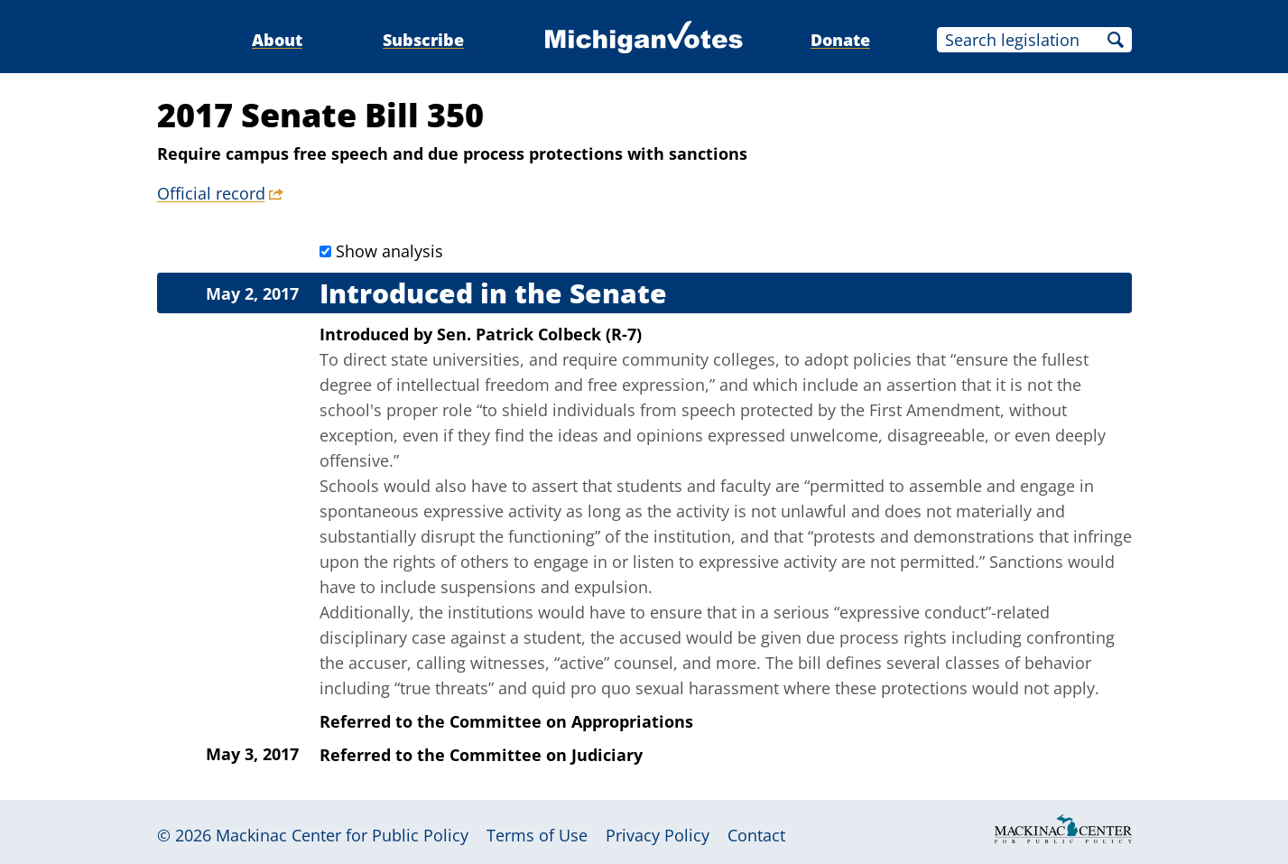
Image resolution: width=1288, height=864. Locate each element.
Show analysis (389, 251)
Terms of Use (537, 835)
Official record (211, 193)
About (277, 40)
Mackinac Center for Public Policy (342, 835)
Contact (756, 835)
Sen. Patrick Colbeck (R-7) (539, 334)
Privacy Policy (657, 835)
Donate (840, 40)
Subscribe (423, 40)
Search (1115, 39)
